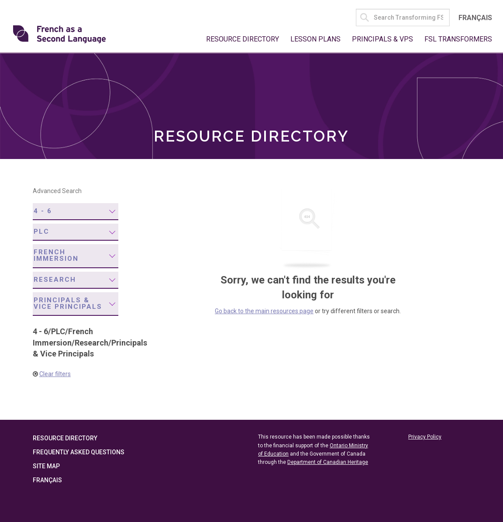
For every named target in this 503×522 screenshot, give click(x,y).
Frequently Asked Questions (78, 452)
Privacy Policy (424, 437)
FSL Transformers (458, 39)
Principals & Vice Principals (68, 303)
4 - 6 (43, 211)
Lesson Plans (315, 39)
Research (55, 279)
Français (475, 18)
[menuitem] (75, 211)
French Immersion (56, 255)
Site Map (46, 466)
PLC (41, 231)
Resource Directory (242, 39)
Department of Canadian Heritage (327, 462)
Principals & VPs (382, 39)
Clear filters (55, 373)
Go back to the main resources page (264, 311)
